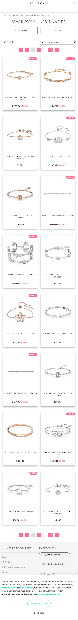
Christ (4, 557)
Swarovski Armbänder (34, 15)
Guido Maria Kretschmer (13, 567)
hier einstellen (26, 588)
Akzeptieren (37, 604)
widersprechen (8, 588)
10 (51, 50)
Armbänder (18, 15)
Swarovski (6, 572)
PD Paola (5, 562)
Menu (3, 3)
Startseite (7, 15)
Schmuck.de (39, 2)
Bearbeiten (39, 613)
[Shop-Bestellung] (57, 42)
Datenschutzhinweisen (48, 594)
